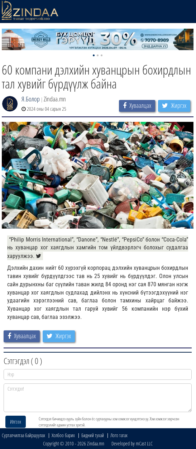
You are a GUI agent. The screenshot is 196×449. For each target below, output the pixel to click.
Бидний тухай (92, 435)
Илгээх (15, 421)
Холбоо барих (63, 435)
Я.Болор (30, 99)
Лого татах (119, 435)
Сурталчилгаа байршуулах (23, 435)
